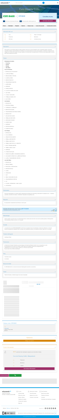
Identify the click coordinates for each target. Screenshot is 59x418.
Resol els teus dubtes (45, 393)
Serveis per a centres (33, 391)
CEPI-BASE (21, 16)
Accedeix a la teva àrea (34, 397)
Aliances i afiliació (21, 397)
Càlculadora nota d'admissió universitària (48, 399)
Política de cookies (21, 395)
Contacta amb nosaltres (22, 401)
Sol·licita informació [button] (48, 20)
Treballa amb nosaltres (22, 399)
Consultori (43, 397)
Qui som (19, 391)
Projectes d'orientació (45, 395)
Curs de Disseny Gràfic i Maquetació (24, 356)
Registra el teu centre (33, 395)
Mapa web (20, 403)
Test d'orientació (44, 391)
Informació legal (21, 393)
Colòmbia (12, 408)
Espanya (4, 408)
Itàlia (15, 408)
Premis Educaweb (33, 393)
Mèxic (18, 408)
